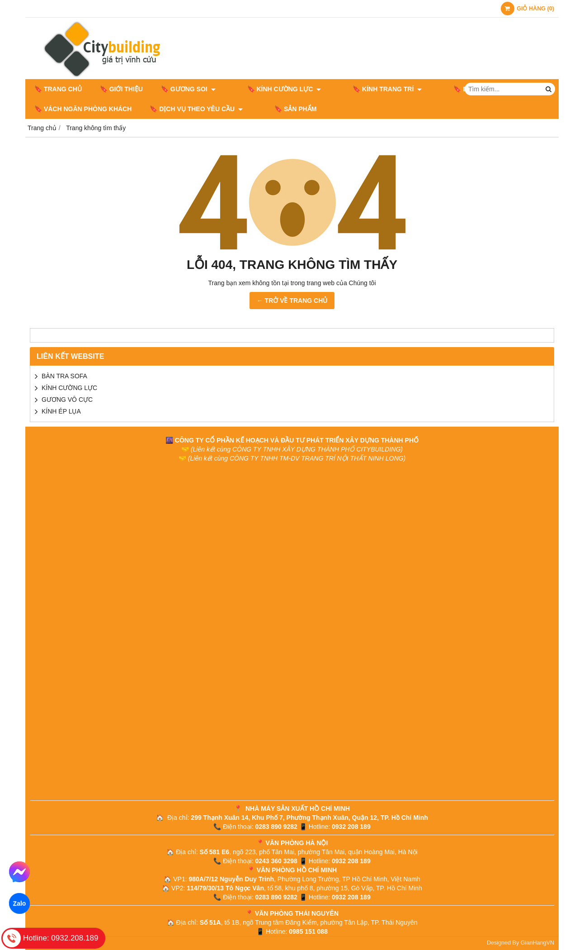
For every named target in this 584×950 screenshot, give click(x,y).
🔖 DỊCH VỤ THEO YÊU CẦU (196, 109)
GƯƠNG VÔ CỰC (67, 399)
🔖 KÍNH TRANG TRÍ (360, 89)
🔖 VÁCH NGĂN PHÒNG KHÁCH (83, 109)
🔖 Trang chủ (58, 89)
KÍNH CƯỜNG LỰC (69, 387)
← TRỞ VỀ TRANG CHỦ (292, 300)
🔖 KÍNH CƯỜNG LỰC (271, 89)
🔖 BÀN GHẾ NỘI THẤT (451, 89)
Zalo (19, 903)
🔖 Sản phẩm (282, 109)
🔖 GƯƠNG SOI (188, 89)
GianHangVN (537, 943)
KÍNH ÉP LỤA (61, 411)
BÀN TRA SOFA (64, 376)
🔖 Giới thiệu (121, 89)
